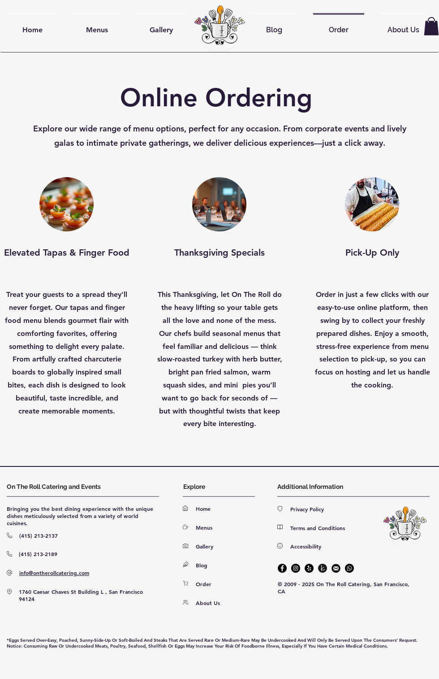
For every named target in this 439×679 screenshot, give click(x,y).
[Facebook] (282, 568)
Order (203, 584)
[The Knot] (322, 568)
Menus (204, 527)
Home (203, 508)
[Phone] (349, 568)
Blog (201, 565)
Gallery (204, 546)
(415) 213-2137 (38, 535)
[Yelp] (309, 568)
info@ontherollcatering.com (54, 572)
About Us (208, 602)
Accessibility (305, 546)
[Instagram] (295, 568)
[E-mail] (335, 568)
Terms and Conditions (317, 527)
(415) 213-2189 (38, 553)
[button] (431, 26)
